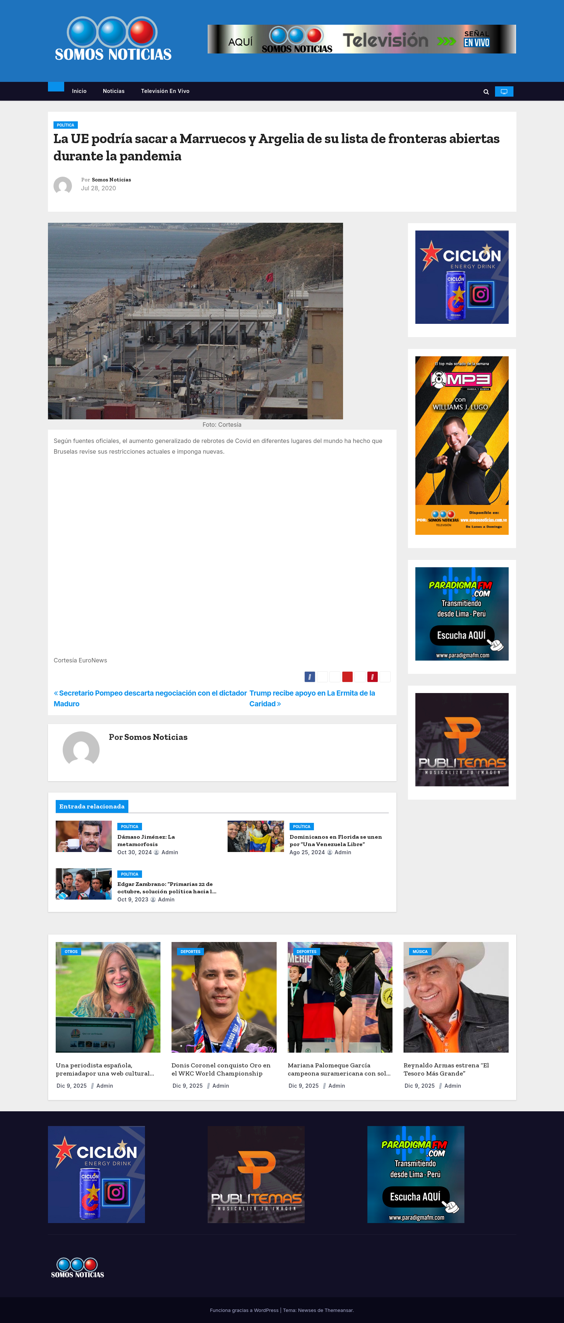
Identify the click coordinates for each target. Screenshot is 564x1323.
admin (165, 852)
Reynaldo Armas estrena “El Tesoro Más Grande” (446, 1069)
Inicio (79, 91)
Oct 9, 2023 (132, 899)
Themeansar (339, 1310)
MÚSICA (420, 951)
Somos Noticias (111, 180)
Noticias (114, 91)
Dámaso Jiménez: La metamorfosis (146, 840)
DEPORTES (190, 951)
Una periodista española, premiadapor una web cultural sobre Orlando (103, 1073)
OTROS (71, 951)
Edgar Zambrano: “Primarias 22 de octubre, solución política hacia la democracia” (166, 891)
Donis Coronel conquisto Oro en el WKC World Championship (221, 1069)
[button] (486, 91)
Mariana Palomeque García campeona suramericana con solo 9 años (339, 1073)
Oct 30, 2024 (134, 852)
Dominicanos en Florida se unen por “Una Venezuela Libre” (336, 840)
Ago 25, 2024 (307, 852)
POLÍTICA (66, 125)
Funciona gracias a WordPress (245, 1310)
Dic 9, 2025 (73, 1086)
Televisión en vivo (165, 91)
